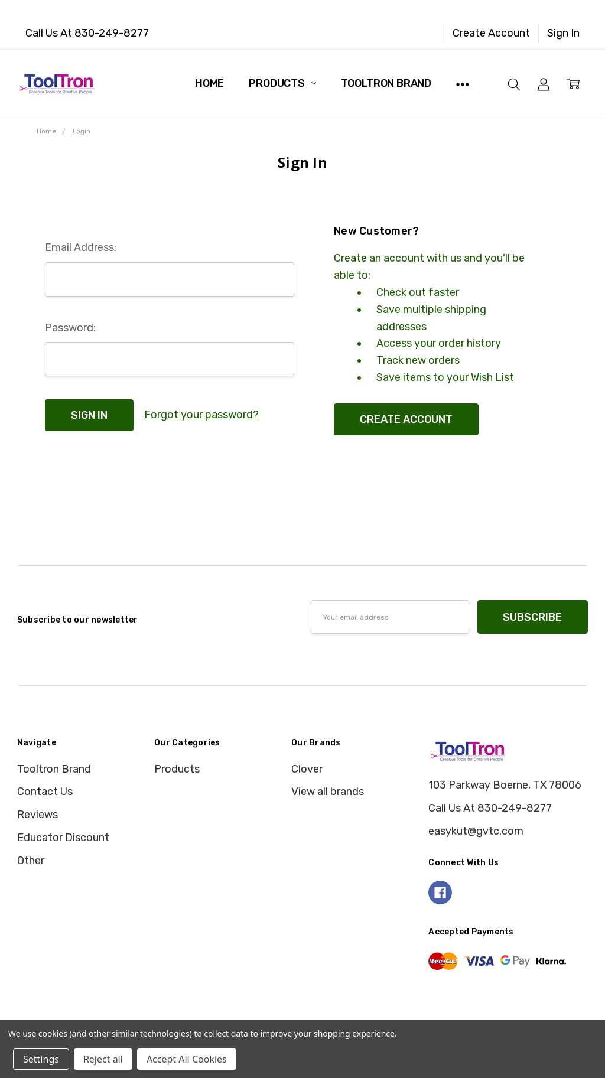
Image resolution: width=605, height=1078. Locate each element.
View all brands (327, 791)
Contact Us (45, 791)
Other (30, 860)
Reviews (37, 814)
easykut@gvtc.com (475, 831)
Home (209, 83)
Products (282, 83)
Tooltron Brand (386, 83)
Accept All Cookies (187, 1059)
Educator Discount (63, 837)
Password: (70, 327)
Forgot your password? (201, 414)
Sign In (563, 33)
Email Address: (80, 247)
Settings (41, 1059)
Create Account (491, 33)
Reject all (103, 1059)
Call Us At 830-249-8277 (87, 33)
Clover (307, 769)
